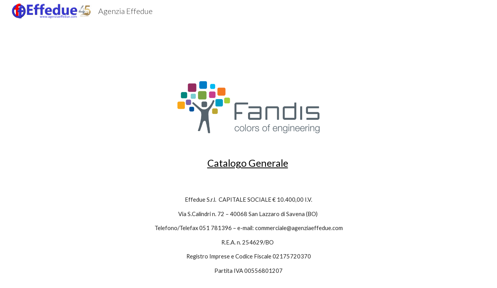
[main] (248, 163)
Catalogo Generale (247, 163)
